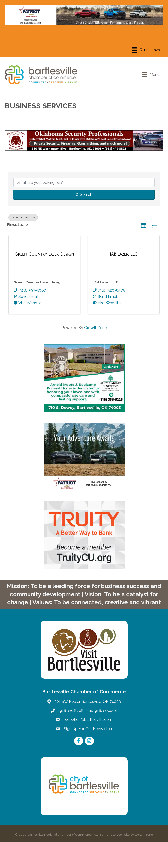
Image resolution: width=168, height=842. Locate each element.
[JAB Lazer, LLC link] (123, 254)
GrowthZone (95, 327)
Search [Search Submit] (84, 194)
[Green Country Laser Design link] (44, 254)
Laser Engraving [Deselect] (23, 217)
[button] (144, 225)
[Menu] (145, 50)
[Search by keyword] (84, 182)
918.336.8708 (71, 710)
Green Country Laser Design (38, 282)
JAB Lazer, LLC (105, 282)
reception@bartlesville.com (88, 719)
